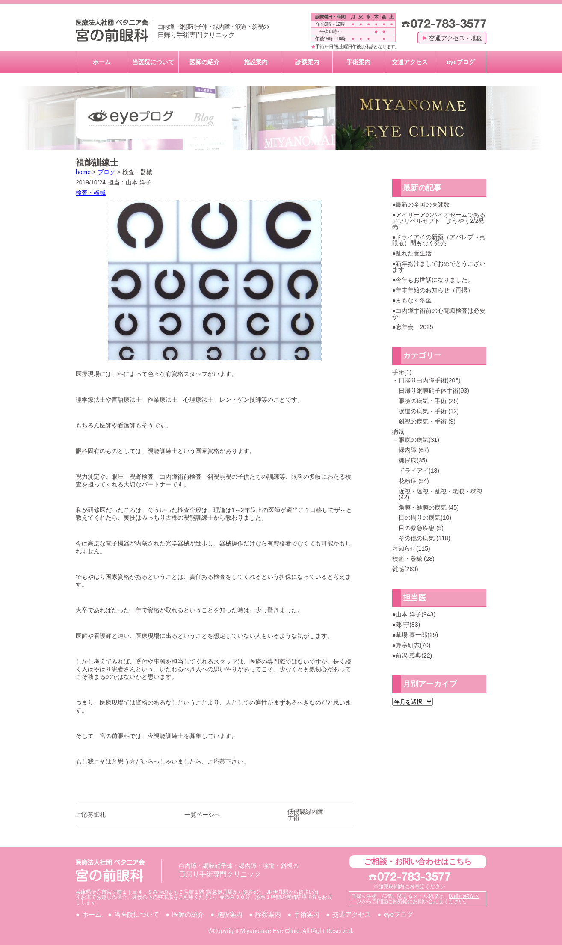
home (83, 172)
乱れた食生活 (414, 253)
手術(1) (401, 372)
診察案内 (307, 62)
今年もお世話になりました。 (434, 279)
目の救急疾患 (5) (421, 527)
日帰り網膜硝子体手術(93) (434, 390)
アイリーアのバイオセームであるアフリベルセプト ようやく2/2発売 (438, 220)
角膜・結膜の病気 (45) (429, 507)
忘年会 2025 (414, 326)
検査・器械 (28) (413, 558)
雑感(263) (405, 569)
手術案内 (358, 62)
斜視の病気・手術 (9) (427, 421)
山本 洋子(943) (415, 614)
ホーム (102, 62)
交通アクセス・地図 (453, 38)
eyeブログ (460, 62)
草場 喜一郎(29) (417, 634)
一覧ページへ (202, 815)
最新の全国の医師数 (423, 204)
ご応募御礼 (91, 814)
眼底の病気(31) (419, 439)
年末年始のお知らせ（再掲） (434, 290)
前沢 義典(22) (414, 655)
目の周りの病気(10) (425, 517)
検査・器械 (91, 192)
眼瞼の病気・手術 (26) (429, 400)
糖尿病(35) (413, 460)
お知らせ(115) (411, 548)
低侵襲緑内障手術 (305, 814)
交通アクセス (410, 62)
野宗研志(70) (413, 645)
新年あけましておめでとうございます (438, 266)
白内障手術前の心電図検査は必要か (438, 313)
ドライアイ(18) (419, 470)
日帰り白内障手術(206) (430, 380)
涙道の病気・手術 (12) (429, 411)
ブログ (106, 172)
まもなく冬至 (414, 300)
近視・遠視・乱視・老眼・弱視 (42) (440, 494)
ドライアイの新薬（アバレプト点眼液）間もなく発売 (438, 240)
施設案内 (256, 62)
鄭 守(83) (408, 624)
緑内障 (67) (414, 450)
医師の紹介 (204, 62)
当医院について (153, 62)
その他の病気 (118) (424, 538)
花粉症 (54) (414, 480)
